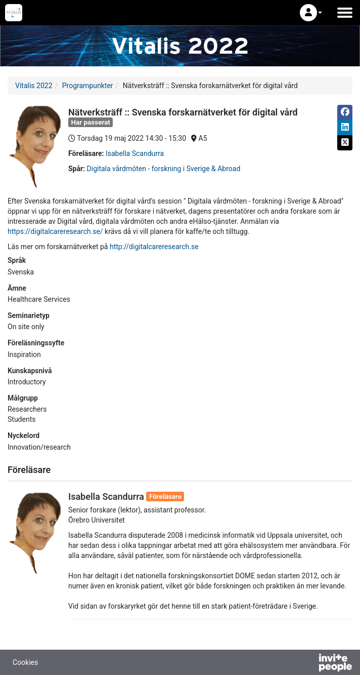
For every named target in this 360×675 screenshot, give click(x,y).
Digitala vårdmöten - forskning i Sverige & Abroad (164, 169)
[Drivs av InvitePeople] (309, 664)
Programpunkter (87, 86)
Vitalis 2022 (34, 86)
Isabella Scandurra (135, 153)
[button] (311, 12)
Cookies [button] (25, 662)
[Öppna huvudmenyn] (345, 12)
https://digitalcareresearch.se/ (55, 231)
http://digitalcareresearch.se (154, 247)
